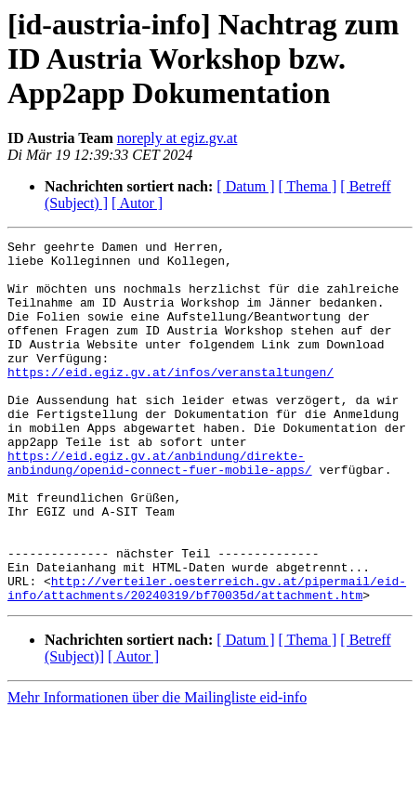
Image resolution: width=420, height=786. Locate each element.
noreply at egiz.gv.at (177, 138)
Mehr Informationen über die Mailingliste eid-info (157, 770)
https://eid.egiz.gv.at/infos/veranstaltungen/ (170, 399)
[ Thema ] (308, 186)
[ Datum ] (245, 186)
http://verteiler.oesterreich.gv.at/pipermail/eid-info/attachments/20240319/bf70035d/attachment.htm (206, 658)
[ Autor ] (137, 203)
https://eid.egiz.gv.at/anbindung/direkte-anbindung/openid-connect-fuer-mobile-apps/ (159, 508)
